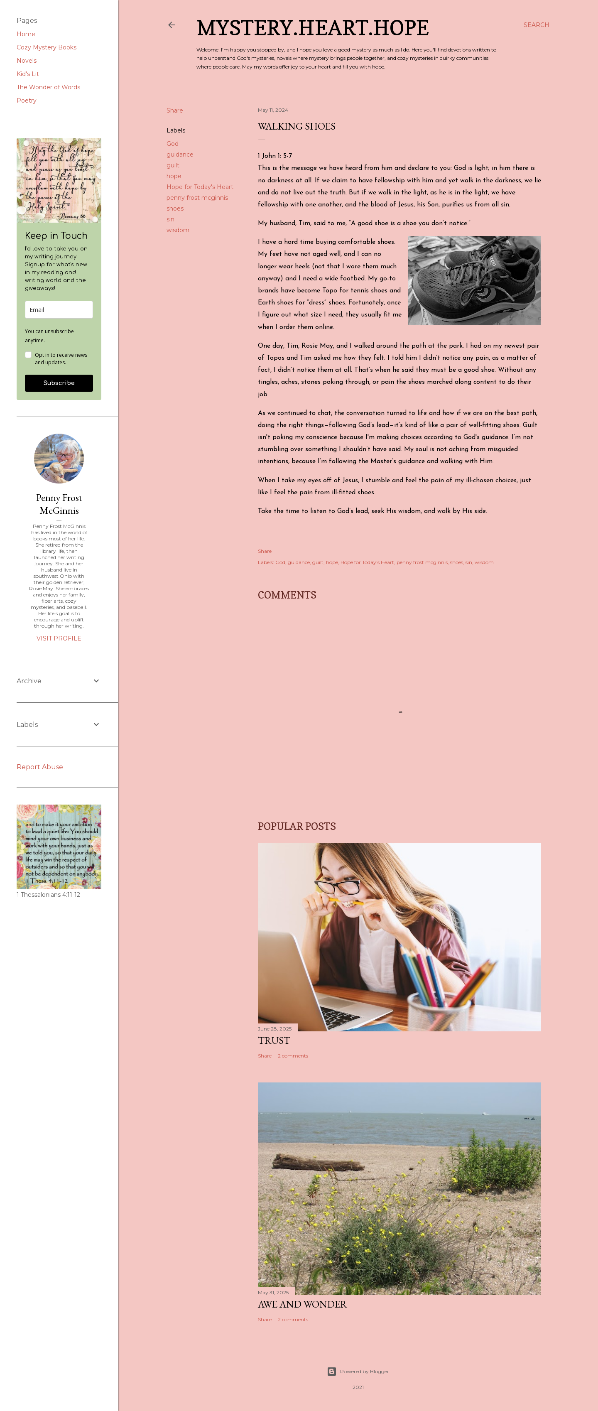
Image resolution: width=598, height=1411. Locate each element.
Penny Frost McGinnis (59, 504)
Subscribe (59, 383)
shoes (175, 208)
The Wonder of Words (48, 87)
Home (26, 34)
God (173, 143)
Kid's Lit (28, 74)
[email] (59, 310)
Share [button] (175, 110)
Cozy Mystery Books (46, 47)
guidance (180, 154)
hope (174, 176)
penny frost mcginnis (197, 197)
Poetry (27, 100)
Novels (27, 60)
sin (170, 219)
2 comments (293, 1056)
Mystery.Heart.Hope (312, 27)
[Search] (536, 25)
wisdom (178, 230)
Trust (274, 1040)
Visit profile (59, 638)
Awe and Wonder (302, 1304)
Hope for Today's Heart (200, 187)
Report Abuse (40, 767)
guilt (173, 165)
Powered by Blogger (358, 1372)
